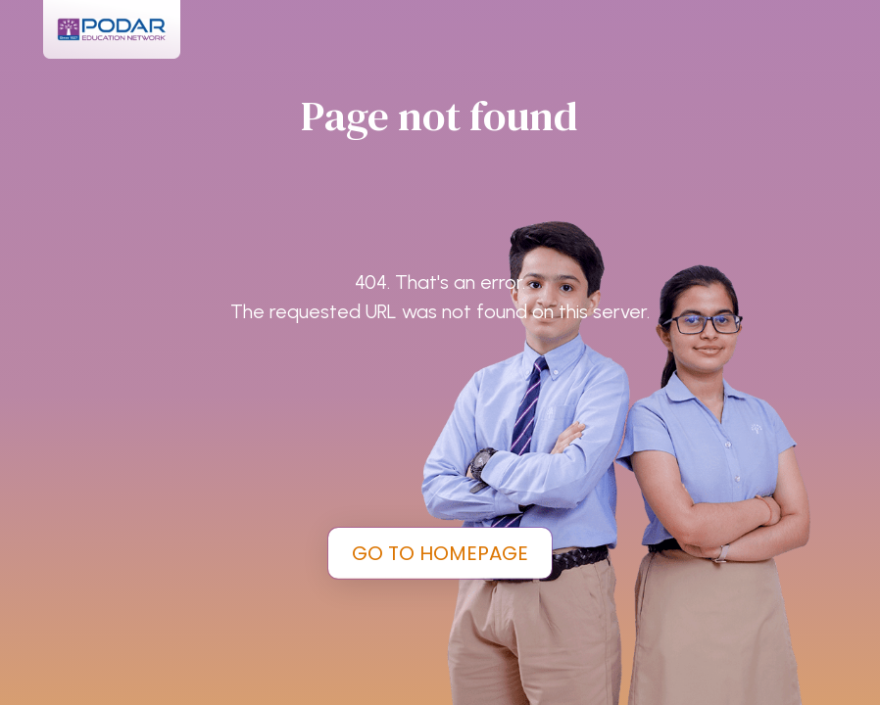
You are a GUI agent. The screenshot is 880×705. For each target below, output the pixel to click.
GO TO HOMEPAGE (440, 553)
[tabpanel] (440, 352)
